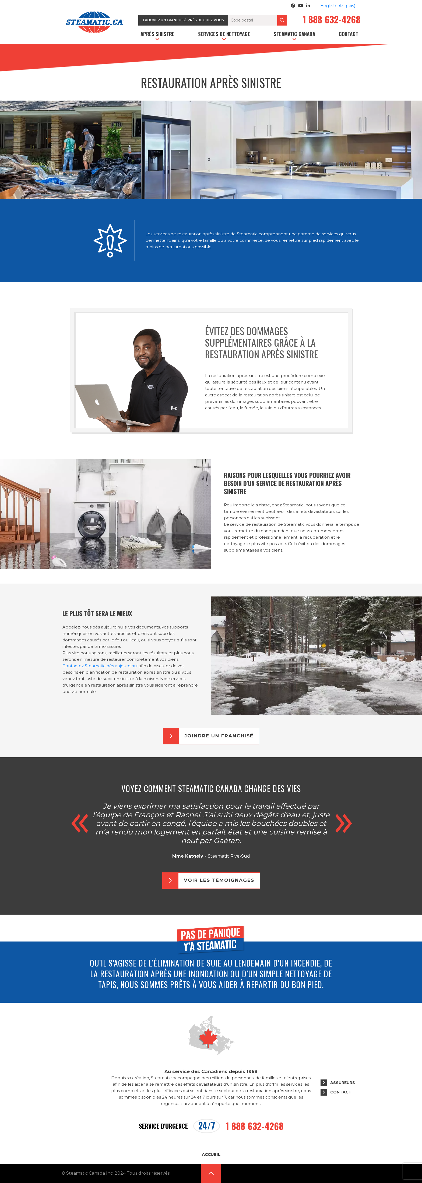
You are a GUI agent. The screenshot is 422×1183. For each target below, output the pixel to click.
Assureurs (342, 1082)
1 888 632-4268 (331, 20)
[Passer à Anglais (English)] (338, 6)
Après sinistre (157, 33)
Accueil (211, 1154)
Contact (348, 33)
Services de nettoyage (224, 33)
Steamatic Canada (294, 33)
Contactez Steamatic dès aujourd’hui (100, 665)
